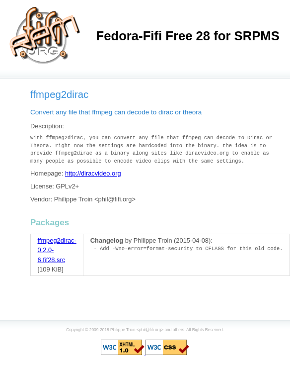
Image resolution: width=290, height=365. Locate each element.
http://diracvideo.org (93, 173)
